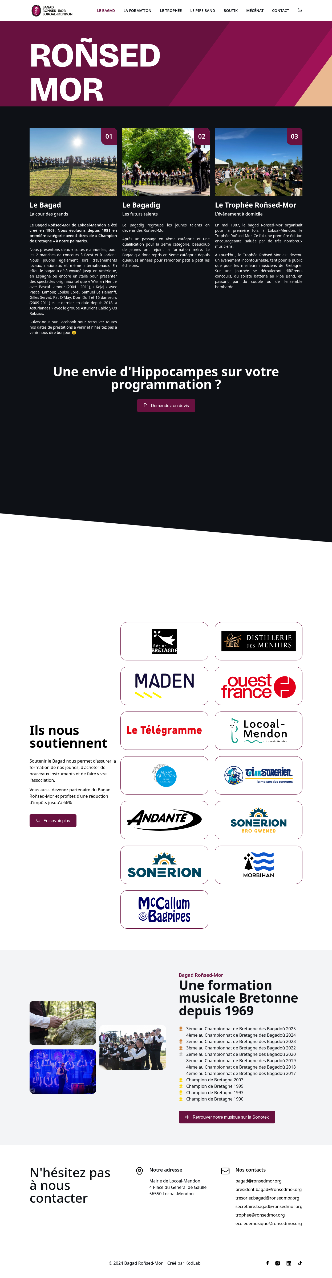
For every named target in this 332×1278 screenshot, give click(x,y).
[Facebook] (267, 1263)
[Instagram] (277, 1263)
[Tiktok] (298, 1263)
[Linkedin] (288, 1263)
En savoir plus (53, 820)
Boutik (231, 10)
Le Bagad (106, 10)
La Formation (137, 10)
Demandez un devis (166, 405)
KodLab (193, 1263)
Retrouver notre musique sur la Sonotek (227, 1117)
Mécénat (255, 10)
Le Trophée (171, 10)
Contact (280, 10)
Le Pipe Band (202, 10)
